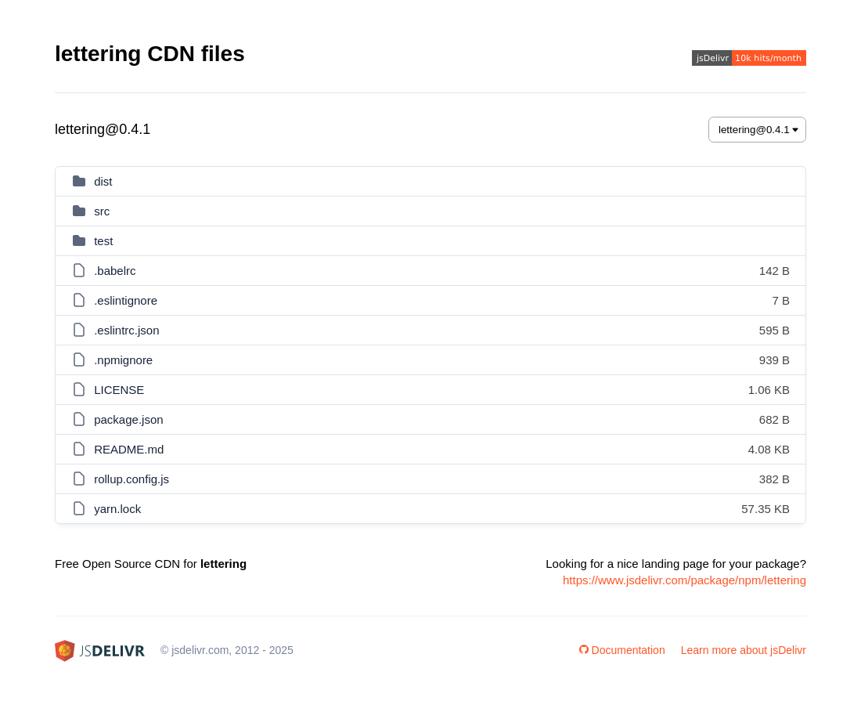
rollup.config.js (131, 479)
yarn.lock (117, 508)
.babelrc (114, 270)
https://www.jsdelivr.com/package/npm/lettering (684, 580)
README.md (129, 449)
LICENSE (119, 389)
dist (103, 181)
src (102, 211)
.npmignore (123, 360)
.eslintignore (125, 300)
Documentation (622, 650)
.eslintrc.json (126, 330)
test (103, 241)
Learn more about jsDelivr (743, 650)
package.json (128, 419)
